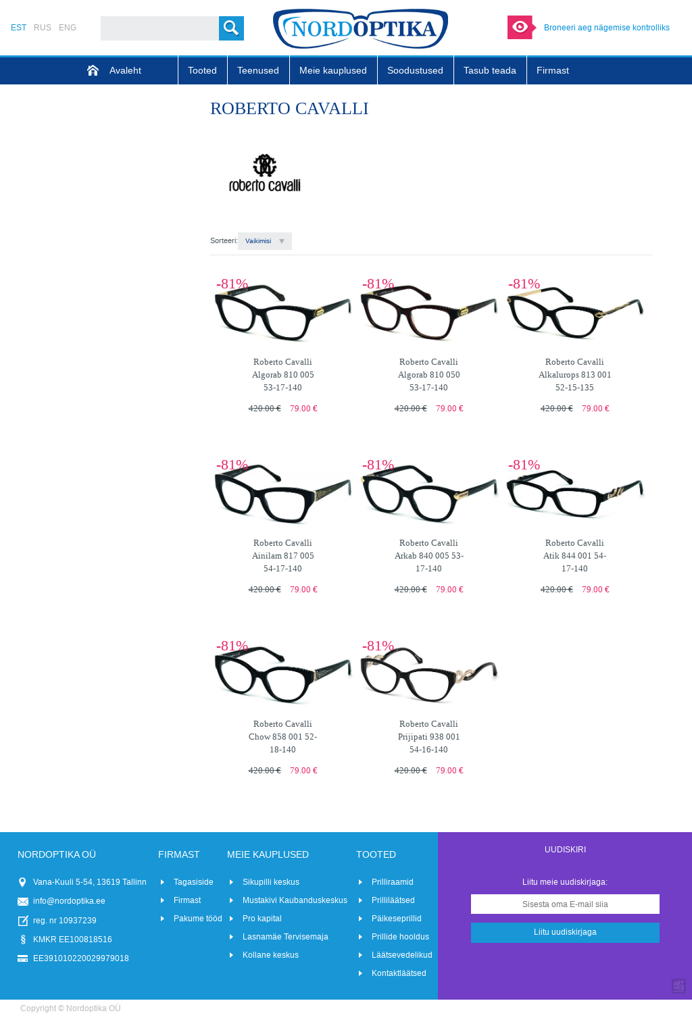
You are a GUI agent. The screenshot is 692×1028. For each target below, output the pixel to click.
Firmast (187, 900)
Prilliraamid (393, 882)
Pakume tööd (198, 919)
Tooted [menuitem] (202, 71)
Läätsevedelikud (402, 955)
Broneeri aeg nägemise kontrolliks (607, 28)
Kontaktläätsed (399, 973)
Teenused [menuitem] (258, 71)
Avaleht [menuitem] (125, 71)
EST (18, 28)
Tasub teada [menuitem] (490, 71)
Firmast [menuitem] (553, 71)
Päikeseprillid (397, 919)
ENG (67, 28)
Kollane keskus (271, 955)
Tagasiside (194, 882)
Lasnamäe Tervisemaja (285, 937)
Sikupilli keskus (271, 882)
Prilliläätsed (393, 900)
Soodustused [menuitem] (415, 71)
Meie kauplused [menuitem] (333, 71)
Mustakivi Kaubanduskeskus (295, 900)
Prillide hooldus (400, 937)
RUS (42, 28)
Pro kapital (262, 919)
